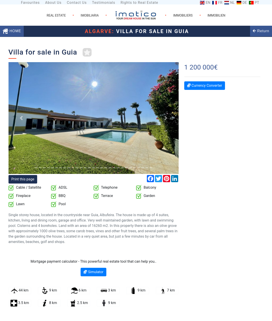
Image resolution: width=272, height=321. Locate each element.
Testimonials (103, 2)
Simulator (93, 272)
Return (261, 31)
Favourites (30, 2)
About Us (53, 2)
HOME (12, 31)
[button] (21, 118)
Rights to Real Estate (139, 2)
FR (220, 2)
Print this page (22, 179)
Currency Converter (204, 85)
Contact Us (77, 2)
